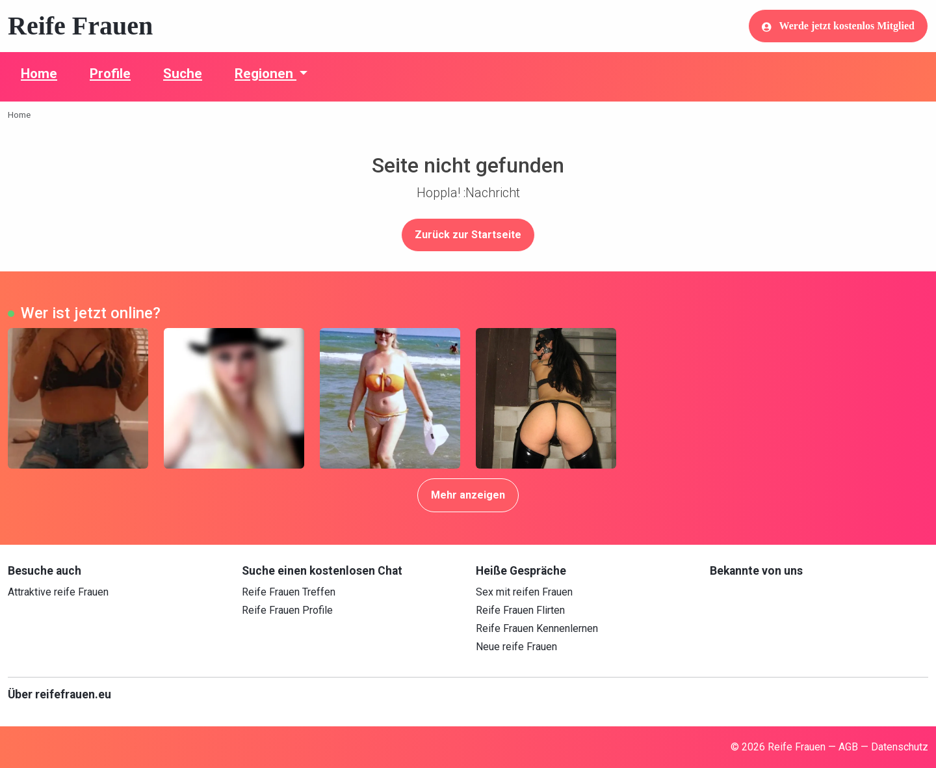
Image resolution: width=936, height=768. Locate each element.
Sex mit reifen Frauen (524, 592)
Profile (110, 73)
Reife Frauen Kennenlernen (537, 628)
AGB (848, 747)
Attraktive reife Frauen (58, 592)
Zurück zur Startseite (468, 234)
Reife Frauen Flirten (520, 610)
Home (39, 73)
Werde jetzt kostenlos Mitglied (838, 26)
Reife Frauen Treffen (288, 592)
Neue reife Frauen (516, 646)
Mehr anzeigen (468, 495)
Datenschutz (899, 747)
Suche (182, 73)
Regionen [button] (265, 73)
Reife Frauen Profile (287, 610)
